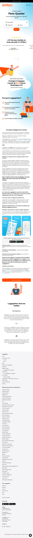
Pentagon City (5, 449)
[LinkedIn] (9, 526)
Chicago (4, 487)
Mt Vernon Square (5, 427)
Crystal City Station (6, 435)
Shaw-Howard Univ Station (7, 413)
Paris (3, 492)
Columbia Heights (5, 450)
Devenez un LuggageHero (7, 365)
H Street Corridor (5, 476)
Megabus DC (4, 394)
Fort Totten (4, 423)
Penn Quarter (4, 442)
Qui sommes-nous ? (6, 358)
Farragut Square (5, 393)
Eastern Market (5, 432)
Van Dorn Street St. (6, 408)
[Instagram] (6, 526)
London (3, 489)
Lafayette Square (5, 391)
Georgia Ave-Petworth (6, 437)
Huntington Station (6, 420)
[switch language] (27, 5)
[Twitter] (4, 526)
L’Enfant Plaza (5, 403)
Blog (3, 363)
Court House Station (6, 447)
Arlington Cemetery (6, 416)
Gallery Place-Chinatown (7, 444)
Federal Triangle (5, 439)
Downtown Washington (7, 474)
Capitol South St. (5, 418)
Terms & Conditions (6, 382)
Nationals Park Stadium (6, 462)
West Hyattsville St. (6, 415)
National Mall (4, 471)
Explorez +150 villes (6, 497)
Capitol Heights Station (6, 396)
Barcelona (4, 485)
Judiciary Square (5, 410)
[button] (30, 535)
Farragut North (5, 457)
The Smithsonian (5, 425)
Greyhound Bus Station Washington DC (10, 466)
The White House (5, 473)
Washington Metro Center (7, 459)
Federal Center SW (6, 428)
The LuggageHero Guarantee (9, 373)
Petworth (4, 461)
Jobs (4, 361)
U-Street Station (5, 430)
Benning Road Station (6, 399)
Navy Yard (4, 464)
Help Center (4, 371)
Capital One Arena (5, 389)
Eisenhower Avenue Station (7, 445)
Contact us (4, 523)
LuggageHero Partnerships (8, 370)
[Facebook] (2, 526)
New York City (5, 490)
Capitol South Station (6, 398)
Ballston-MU (4, 452)
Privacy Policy (5, 380)
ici (16, 250)
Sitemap (3, 383)
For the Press (4, 375)
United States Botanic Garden (8, 404)
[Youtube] (8, 526)
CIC (3, 401)
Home (3, 356)
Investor (5, 359)
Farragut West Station (6, 433)
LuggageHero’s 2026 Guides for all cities (10, 378)
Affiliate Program (5, 368)
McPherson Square (6, 456)
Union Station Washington (7, 479)
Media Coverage (6, 376)
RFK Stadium (4, 467)
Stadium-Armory (5, 411)
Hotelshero (4, 366)
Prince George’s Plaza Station (8, 440)
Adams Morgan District (6, 469)
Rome (3, 494)
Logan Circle (4, 478)
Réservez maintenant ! (16, 280)
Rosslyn (3, 454)
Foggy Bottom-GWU (6, 422)
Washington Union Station (7, 406)
